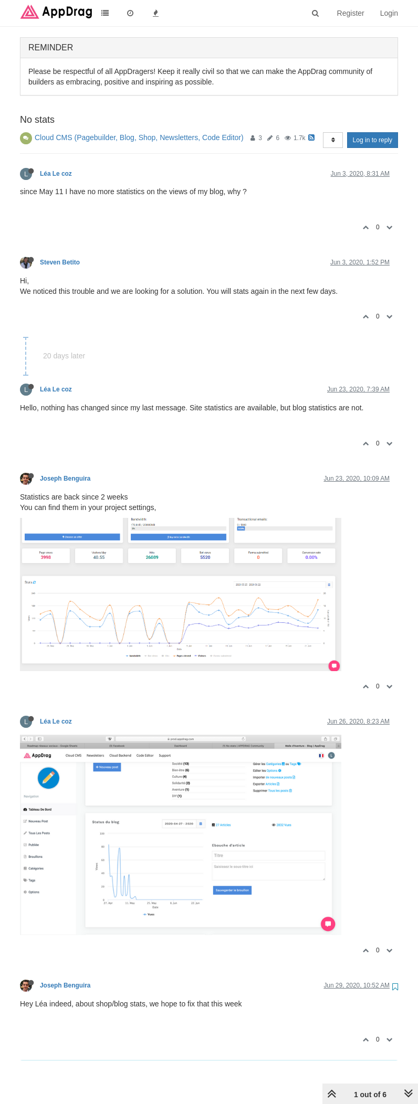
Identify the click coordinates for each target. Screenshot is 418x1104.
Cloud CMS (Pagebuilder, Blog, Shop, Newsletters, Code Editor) (139, 137)
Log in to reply (372, 140)
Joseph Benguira (65, 478)
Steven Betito (60, 262)
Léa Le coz (56, 173)
